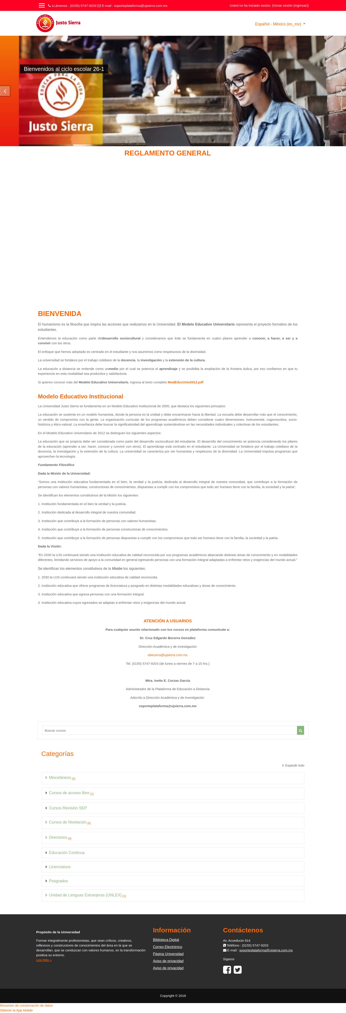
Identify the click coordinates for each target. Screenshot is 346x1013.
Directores (58, 837)
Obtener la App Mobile (16, 1010)
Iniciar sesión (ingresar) (290, 5)
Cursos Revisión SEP (68, 808)
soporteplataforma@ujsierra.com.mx (140, 6)
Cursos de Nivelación (67, 822)
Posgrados (58, 881)
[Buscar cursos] (169, 730)
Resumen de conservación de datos (26, 1005)
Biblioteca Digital (166, 940)
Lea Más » (44, 960)
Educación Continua (67, 852)
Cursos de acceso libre (69, 793)
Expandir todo (294, 765)
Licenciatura (59, 867)
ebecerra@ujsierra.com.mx (168, 655)
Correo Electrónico (167, 947)
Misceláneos (60, 777)
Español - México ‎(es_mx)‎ (278, 24)
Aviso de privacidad (168, 961)
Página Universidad (168, 954)
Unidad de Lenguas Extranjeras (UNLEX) (85, 895)
